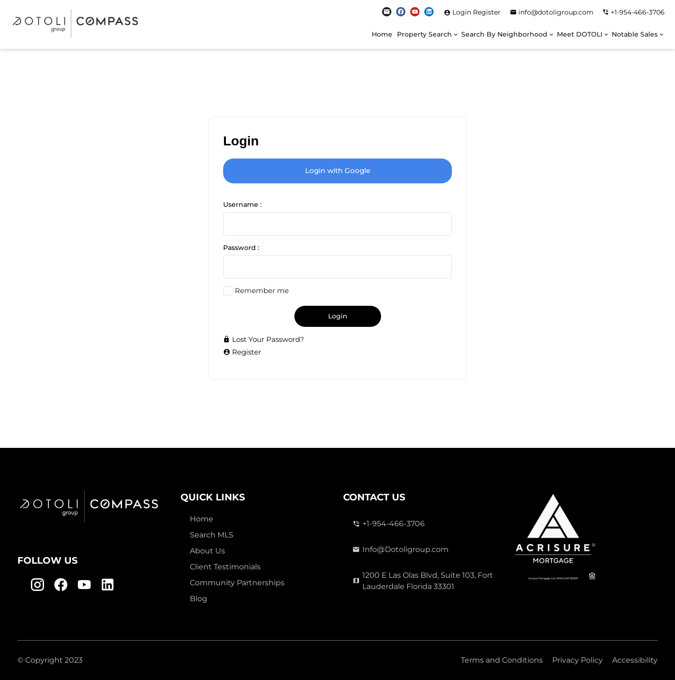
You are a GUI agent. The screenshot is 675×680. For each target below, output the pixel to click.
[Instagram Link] (386, 11)
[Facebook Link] (400, 11)
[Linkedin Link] (429, 11)
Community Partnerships (237, 582)
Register (487, 12)
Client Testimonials (225, 566)
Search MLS (211, 534)
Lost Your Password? (263, 339)
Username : (242, 204)
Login (462, 12)
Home (382, 34)
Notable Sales (635, 34)
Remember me (262, 290)
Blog (198, 598)
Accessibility (635, 660)
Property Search (424, 34)
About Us (207, 550)
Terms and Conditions (502, 660)
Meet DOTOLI (579, 34)
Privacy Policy (577, 660)
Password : (241, 247)
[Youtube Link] (415, 11)
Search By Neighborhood (504, 34)
